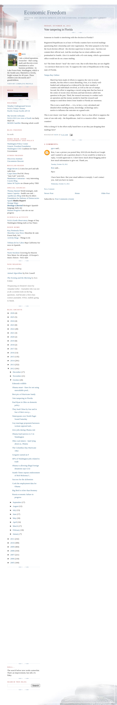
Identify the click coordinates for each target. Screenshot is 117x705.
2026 (12, 313)
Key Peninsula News (15, 230)
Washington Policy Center (17, 144)
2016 (12, 353)
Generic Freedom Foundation (19, 146)
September (17, 502)
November (17, 376)
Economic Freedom (45, 13)
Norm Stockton (13, 253)
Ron (52, 168)
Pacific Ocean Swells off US (18, 111)
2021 (12, 333)
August (16, 506)
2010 (12, 543)
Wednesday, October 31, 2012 (60, 184)
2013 (12, 364)
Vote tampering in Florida (22, 398)
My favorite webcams (16, 116)
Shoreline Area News (15, 233)
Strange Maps (12, 203)
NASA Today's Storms (16, 108)
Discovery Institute (14, 159)
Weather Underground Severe (19, 106)
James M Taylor (14, 183)
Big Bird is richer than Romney (24, 490)
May (15, 518)
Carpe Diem (12, 173)
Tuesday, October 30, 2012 (59, 164)
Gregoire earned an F (20, 455)
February (16, 530)
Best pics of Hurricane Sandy (23, 394)
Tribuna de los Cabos (15, 243)
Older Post (105, 193)
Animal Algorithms (15, 273)
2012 (12, 368)
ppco (53, 148)
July (15, 510)
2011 (12, 539)
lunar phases (18, 95)
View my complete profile (20, 84)
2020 (12, 337)
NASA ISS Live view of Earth (19, 118)
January (16, 534)
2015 (12, 356)
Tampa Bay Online (51, 75)
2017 (12, 349)
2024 (12, 321)
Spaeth (10, 200)
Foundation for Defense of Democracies (23, 198)
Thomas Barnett (13, 191)
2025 (12, 317)
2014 (12, 360)
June (15, 514)
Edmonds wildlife (19, 383)
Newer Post (48, 193)
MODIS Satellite (14, 123)
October (16, 380)
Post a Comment (49, 189)
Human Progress (13, 210)
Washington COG (14, 148)
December (17, 372)
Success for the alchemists (22, 479)
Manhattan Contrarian (16, 178)
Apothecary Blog (14, 196)
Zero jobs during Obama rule (23, 430)
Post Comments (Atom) (64, 199)
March (15, 526)
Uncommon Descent (15, 161)
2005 (12, 562)
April (15, 522)
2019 (12, 341)
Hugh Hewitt (12, 168)
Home (77, 193)
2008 (12, 551)
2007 (12, 555)
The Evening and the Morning (19, 278)
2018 (12, 345)
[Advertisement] (19, 615)
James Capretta (13, 193)
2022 (12, 329)
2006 (12, 559)
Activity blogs (13, 238)
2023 (12, 325)
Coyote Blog (12, 181)
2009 (12, 547)
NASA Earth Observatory (17, 220)
